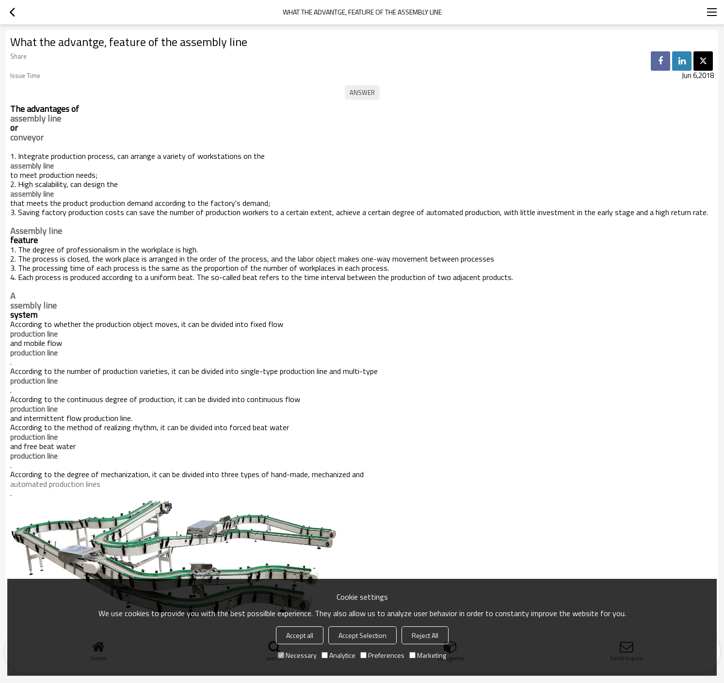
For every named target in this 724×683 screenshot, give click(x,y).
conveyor (27, 137)
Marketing (427, 655)
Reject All (425, 635)
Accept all (299, 635)
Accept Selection (362, 635)
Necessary (297, 655)
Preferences (382, 655)
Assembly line (36, 231)
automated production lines (55, 484)
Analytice (338, 655)
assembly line (35, 119)
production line (34, 381)
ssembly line (33, 305)
